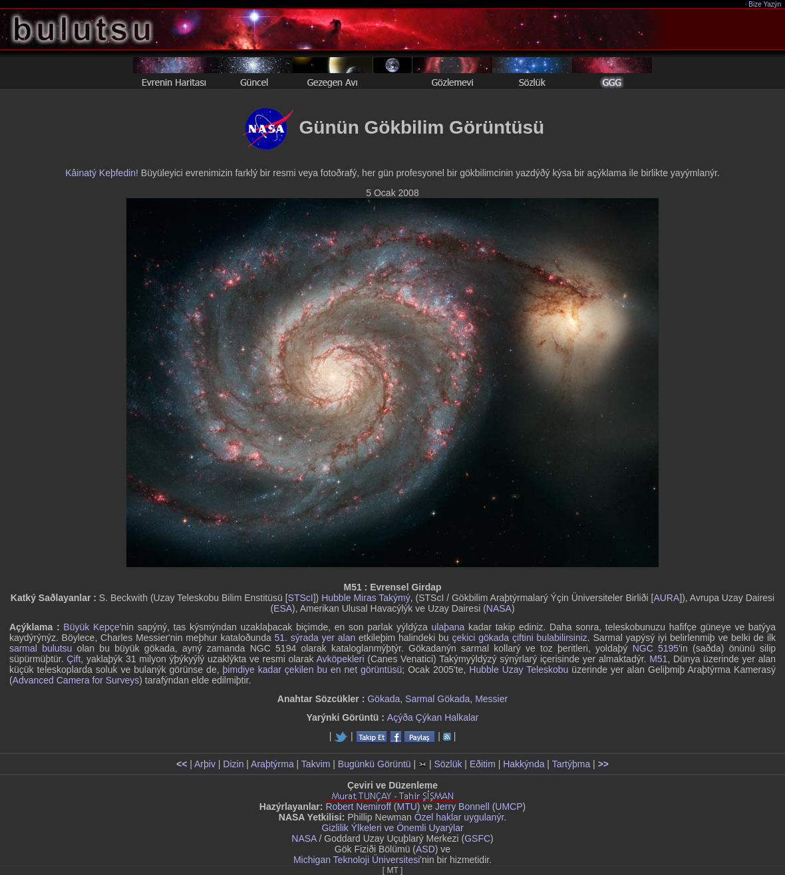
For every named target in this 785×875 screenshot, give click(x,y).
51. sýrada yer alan (315, 637)
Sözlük (448, 764)
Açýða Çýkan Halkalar (433, 717)
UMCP (508, 806)
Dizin (233, 764)
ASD (425, 849)
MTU (407, 806)
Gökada (383, 698)
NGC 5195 (656, 648)
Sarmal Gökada (437, 698)
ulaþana (447, 627)
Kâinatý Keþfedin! (101, 173)
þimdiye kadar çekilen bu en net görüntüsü (312, 669)
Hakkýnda (523, 764)
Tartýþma (571, 764)
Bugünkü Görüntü (374, 764)
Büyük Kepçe (91, 627)
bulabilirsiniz (562, 637)
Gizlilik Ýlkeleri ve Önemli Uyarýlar (392, 827)
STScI (300, 597)
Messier (491, 698)
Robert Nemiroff (358, 806)
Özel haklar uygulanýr (459, 817)
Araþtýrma (272, 764)
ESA (282, 608)
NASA (499, 608)
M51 (658, 659)
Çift (73, 659)
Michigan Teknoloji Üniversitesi (356, 859)
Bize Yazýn (765, 4)
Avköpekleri (340, 659)
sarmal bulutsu (40, 648)
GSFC (477, 838)
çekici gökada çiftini (492, 637)
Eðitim (483, 764)
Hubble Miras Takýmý (365, 597)
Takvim (316, 764)
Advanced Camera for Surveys (76, 680)
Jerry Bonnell (462, 806)
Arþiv (205, 764)
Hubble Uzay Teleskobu (518, 669)
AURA (666, 597)
